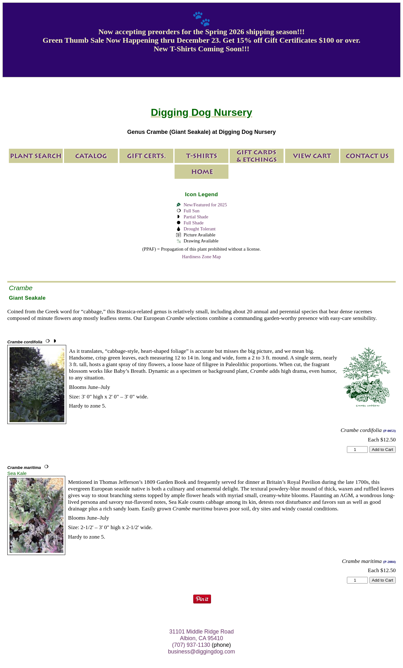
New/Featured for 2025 (205, 204)
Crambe (21, 287)
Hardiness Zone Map (201, 256)
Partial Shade (195, 216)
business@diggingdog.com (201, 651)
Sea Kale (17, 473)
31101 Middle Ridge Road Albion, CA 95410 (201, 634)
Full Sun (191, 210)
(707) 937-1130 (191, 645)
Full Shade (193, 222)
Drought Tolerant (199, 228)
